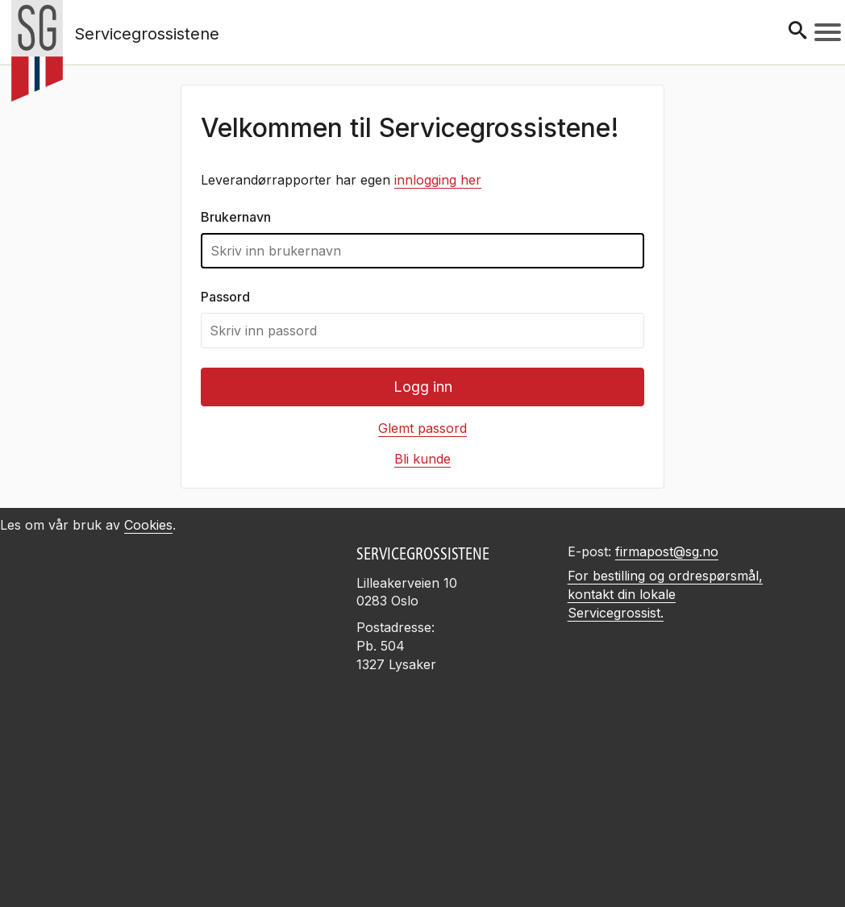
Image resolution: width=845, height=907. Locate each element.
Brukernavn (236, 217)
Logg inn (422, 386)
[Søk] (797, 31)
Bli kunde (422, 459)
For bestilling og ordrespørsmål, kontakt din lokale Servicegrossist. (665, 594)
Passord (225, 297)
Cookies (148, 525)
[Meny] (827, 32)
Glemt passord (422, 428)
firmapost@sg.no (666, 551)
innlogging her (437, 180)
